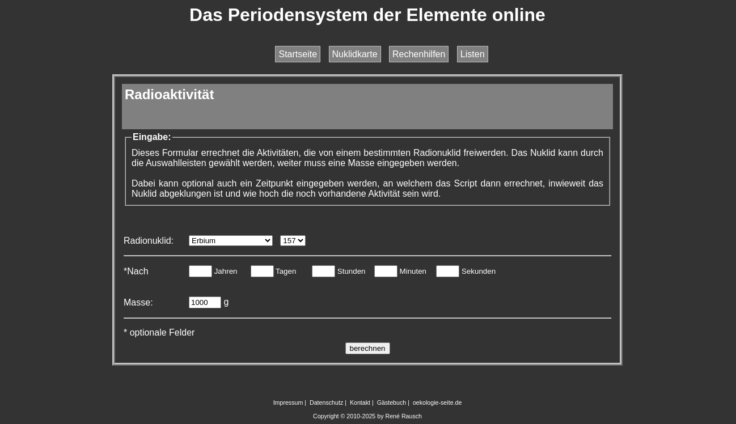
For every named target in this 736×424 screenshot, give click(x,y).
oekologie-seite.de (437, 402)
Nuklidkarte (355, 54)
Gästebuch (392, 402)
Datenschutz (326, 402)
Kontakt (360, 402)
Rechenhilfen (418, 54)
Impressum (288, 402)
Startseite (297, 54)
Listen (472, 54)
